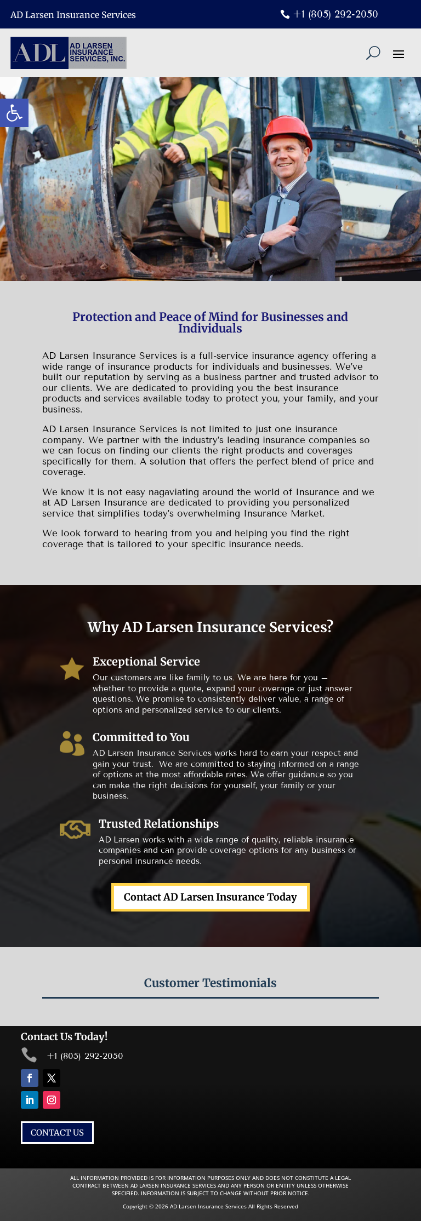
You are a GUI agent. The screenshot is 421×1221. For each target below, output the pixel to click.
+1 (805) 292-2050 (335, 14)
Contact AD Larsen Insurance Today (210, 897)
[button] (14, 113)
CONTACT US (57, 1132)
